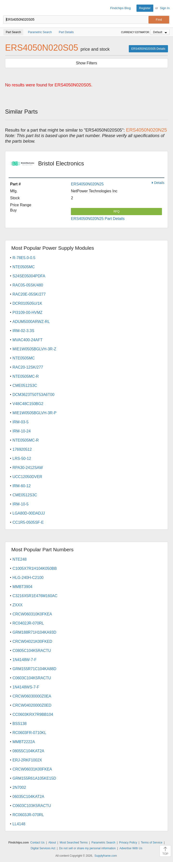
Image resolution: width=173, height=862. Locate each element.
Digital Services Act (43, 848)
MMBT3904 (22, 587)
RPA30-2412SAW (27, 468)
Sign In (165, 8)
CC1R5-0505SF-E (28, 522)
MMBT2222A (23, 742)
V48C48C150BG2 (27, 404)
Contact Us (37, 842)
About (52, 842)
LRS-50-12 (21, 458)
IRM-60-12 (21, 486)
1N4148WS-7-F (25, 687)
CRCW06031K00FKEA (32, 769)
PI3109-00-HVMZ (27, 312)
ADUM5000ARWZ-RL (31, 322)
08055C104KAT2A (28, 751)
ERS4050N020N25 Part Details (97, 219)
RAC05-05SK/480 (27, 285)
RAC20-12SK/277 (27, 367)
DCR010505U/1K (27, 303)
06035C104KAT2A (28, 797)
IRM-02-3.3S (23, 331)
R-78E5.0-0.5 (23, 258)
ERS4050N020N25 (87, 184)
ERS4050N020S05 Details (148, 48)
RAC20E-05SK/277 (29, 294)
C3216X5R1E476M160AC (34, 596)
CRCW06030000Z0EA (31, 696)
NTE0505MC (23, 267)
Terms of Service (151, 842)
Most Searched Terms (74, 842)
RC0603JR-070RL (28, 815)
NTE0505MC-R (25, 376)
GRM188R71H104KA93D (34, 632)
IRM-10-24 (21, 431)
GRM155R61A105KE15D (34, 778)
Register (145, 8)
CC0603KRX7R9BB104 (32, 714)
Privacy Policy (128, 842)
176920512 (22, 449)
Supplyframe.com (105, 855)
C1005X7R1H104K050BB (34, 568)
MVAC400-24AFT (27, 340)
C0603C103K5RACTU (31, 806)
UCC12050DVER (27, 477)
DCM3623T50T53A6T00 (33, 395)
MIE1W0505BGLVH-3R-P (34, 413)
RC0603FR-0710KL (29, 733)
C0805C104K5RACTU (31, 651)
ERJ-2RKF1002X (27, 760)
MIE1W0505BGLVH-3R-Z (34, 349)
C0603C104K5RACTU (31, 678)
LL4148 (18, 824)
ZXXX (17, 605)
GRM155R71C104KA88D (34, 669)
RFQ (116, 211)
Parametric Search (103, 842)
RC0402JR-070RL (28, 623)
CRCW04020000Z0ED (31, 705)
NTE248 (19, 559)
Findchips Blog (120, 8)
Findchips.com (7, 8)
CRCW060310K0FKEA (32, 614)
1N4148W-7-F (24, 660)
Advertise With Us (130, 848)
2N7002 (19, 787)
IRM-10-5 (20, 504)
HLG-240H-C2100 (27, 578)
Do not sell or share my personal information (87, 848)
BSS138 (19, 724)
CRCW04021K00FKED (32, 641)
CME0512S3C (24, 385)
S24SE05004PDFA (28, 276)
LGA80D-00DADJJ (28, 513)
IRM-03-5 (20, 422)
